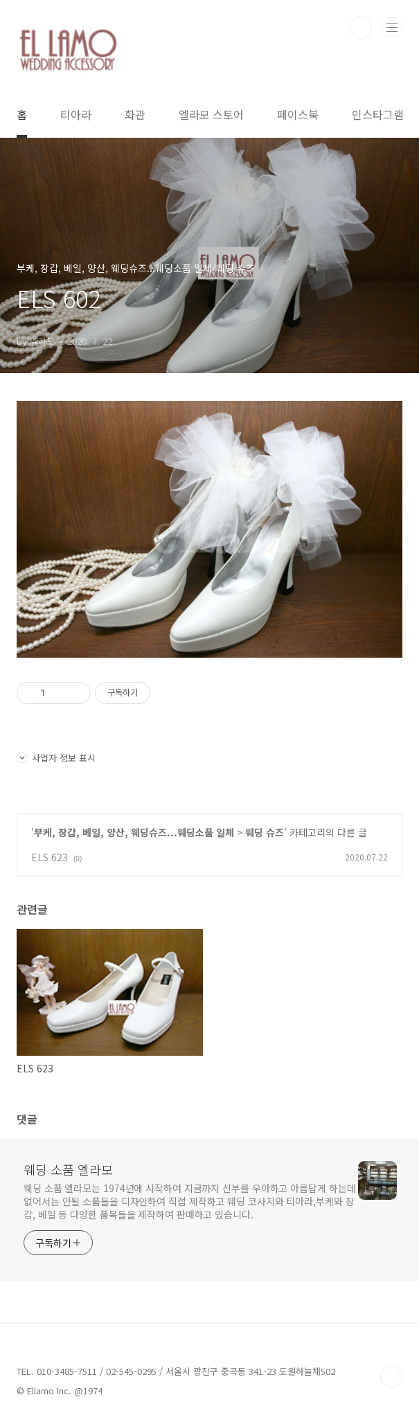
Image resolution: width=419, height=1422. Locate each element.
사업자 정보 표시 (56, 757)
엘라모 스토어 (211, 114)
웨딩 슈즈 (264, 832)
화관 (135, 114)
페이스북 (298, 114)
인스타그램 (378, 114)
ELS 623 (49, 857)
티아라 (75, 114)
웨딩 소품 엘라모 (68, 1169)
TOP (391, 1377)
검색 (360, 27)
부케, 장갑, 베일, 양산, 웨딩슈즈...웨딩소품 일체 (134, 832)
